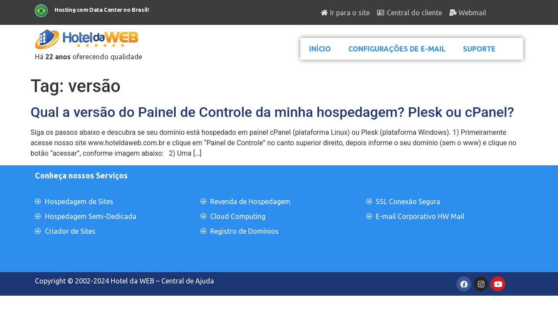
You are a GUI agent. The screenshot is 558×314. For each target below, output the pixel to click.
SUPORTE (479, 49)
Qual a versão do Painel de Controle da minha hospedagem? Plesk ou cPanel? (272, 112)
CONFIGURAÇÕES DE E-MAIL (397, 49)
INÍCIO (320, 49)
